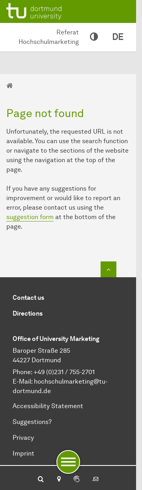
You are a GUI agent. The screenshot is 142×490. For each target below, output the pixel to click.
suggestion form (30, 217)
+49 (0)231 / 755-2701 (64, 372)
